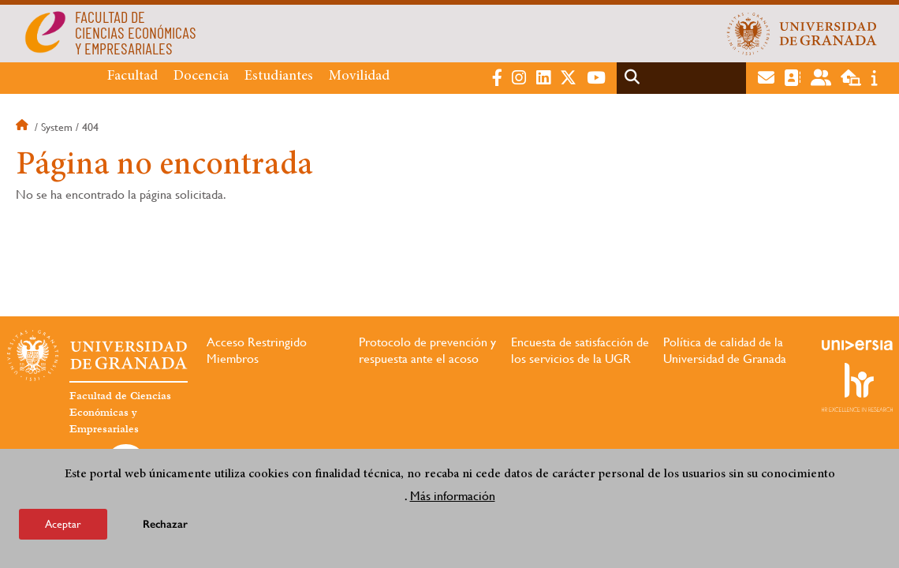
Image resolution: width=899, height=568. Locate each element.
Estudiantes (278, 76)
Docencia (201, 76)
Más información (452, 495)
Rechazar (165, 524)
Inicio (24, 127)
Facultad (132, 76)
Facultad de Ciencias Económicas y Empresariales (120, 412)
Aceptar (63, 524)
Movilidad (359, 76)
